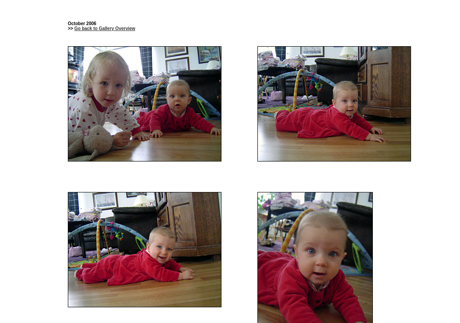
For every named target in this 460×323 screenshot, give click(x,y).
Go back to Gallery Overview (104, 28)
